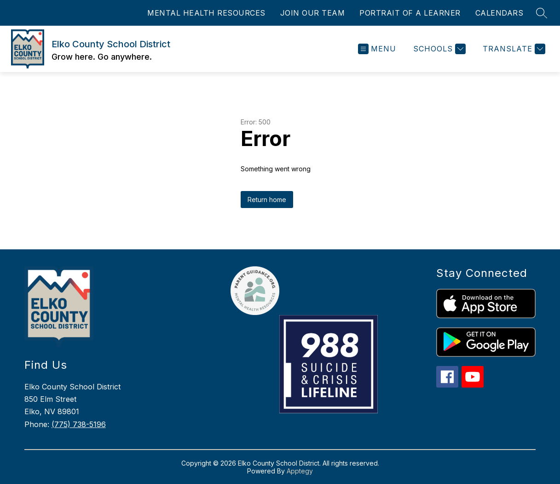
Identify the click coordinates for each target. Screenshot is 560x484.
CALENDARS (499, 12)
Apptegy (300, 471)
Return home (267, 199)
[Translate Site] (512, 49)
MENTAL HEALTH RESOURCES (206, 12)
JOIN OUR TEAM (312, 12)
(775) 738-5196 (79, 424)
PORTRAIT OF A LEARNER (410, 12)
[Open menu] (377, 49)
